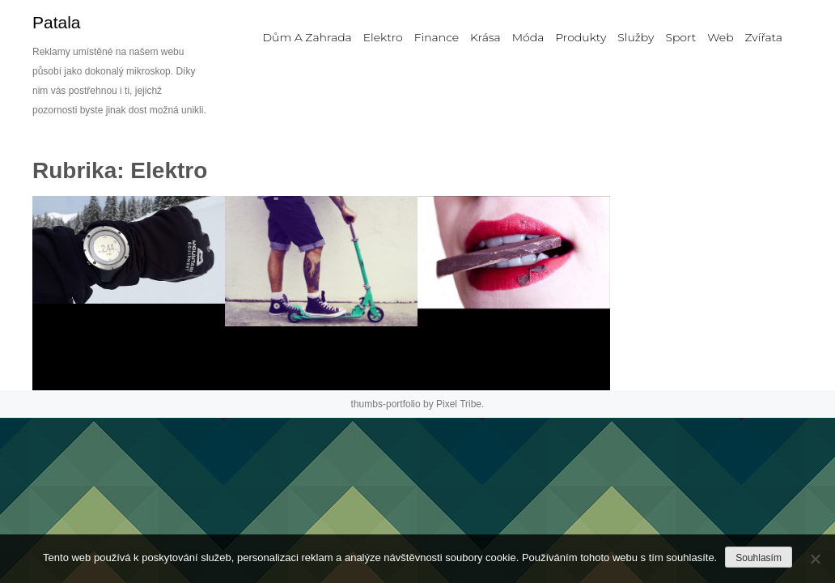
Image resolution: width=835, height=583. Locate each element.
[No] (815, 559)
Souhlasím (758, 558)
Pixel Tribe (458, 404)
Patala (56, 22)
